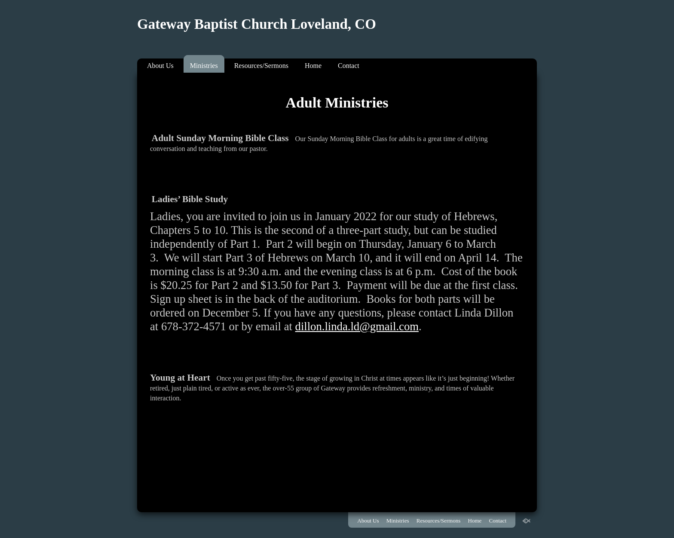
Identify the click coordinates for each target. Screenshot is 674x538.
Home (313, 65)
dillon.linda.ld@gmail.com (357, 326)
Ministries (204, 65)
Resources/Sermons (261, 65)
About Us (160, 65)
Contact (348, 65)
